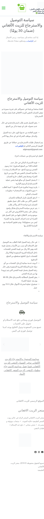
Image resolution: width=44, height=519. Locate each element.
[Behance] (35, 452)
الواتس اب (19, 146)
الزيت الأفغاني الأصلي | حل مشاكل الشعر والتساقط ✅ (36, 11)
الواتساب (29, 41)
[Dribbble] (39, 452)
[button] (3, 344)
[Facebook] (42, 452)
